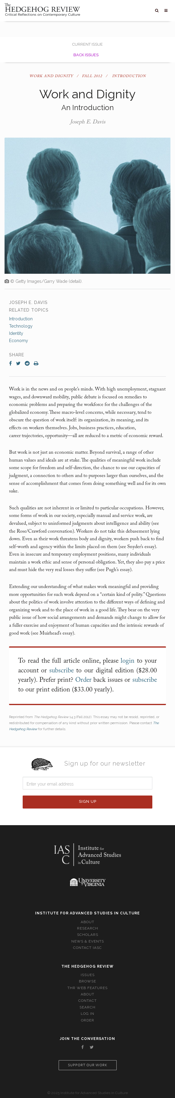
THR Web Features (87, 988)
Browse (87, 981)
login (127, 661)
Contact (87, 1000)
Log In (87, 1013)
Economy (18, 340)
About (87, 922)
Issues (88, 975)
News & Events (87, 941)
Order (83, 680)
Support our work (87, 1065)
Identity (16, 333)
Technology (21, 326)
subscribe (61, 671)
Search (87, 1007)
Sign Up (87, 801)
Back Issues (86, 55)
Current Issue (87, 44)
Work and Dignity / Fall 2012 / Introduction (87, 76)
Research (87, 928)
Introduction (21, 318)
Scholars (87, 935)
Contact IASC (87, 948)
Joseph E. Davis (87, 122)
